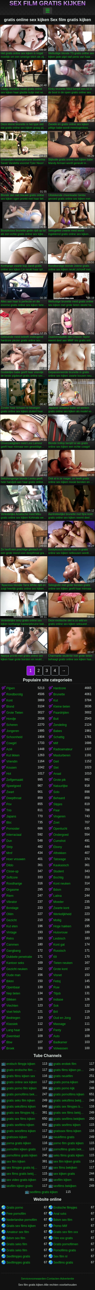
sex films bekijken (65, 1167)
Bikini (10, 981)
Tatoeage (59, 859)
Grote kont (60, 969)
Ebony (57, 847)
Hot (8, 773)
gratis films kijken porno (69, 1070)
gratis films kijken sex (20, 1076)
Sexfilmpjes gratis (18, 1256)
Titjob (57, 993)
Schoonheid (14, 737)
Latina (57, 896)
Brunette (59, 694)
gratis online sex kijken (21, 1082)
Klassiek (12, 1024)
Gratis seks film (16, 1244)
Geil (56, 761)
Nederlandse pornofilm (21, 1220)
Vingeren (59, 816)
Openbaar (13, 987)
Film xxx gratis (63, 1238)
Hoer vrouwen (15, 859)
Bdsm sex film (62, 1220)
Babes (57, 731)
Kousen (11, 767)
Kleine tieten (61, 706)
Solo (56, 792)
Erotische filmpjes (65, 1207)
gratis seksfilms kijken (21, 1106)
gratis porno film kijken (21, 1088)
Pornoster (13, 828)
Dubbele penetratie (19, 957)
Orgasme (12, 889)
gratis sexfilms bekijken (69, 1119)
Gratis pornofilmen (65, 1244)
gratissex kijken (16, 1137)
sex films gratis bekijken (22, 1174)
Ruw (56, 987)
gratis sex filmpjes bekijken (69, 1106)
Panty (57, 1030)
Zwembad (13, 1036)
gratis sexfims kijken (67, 1125)
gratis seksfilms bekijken (69, 1100)
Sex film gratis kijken (47, 3)
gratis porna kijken (65, 1082)
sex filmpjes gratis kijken (22, 1167)
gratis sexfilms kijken (20, 1125)
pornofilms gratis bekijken (69, 1149)
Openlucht (60, 828)
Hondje (11, 719)
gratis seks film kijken (20, 1100)
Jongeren (12, 731)
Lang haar (13, 1030)
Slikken (11, 999)
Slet (56, 767)
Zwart (10, 792)
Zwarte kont (61, 908)
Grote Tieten (14, 712)
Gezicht (11, 920)
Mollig (57, 920)
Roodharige (14, 883)
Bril (55, 1012)
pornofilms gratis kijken (21, 1155)
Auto (56, 1036)
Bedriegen (13, 1018)
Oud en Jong (62, 1018)
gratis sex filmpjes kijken (22, 1113)
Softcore (12, 877)
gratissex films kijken (67, 1131)
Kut (55, 700)
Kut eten (12, 926)
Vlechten (12, 1005)
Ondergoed (61, 835)
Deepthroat (13, 798)
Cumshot (59, 841)
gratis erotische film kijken (22, 1070)
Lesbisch (59, 938)
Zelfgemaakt (14, 780)
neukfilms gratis (63, 1137)
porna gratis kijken (18, 1143)
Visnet (57, 975)
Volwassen (60, 1048)
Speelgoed (13, 786)
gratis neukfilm (63, 1076)
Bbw (9, 1042)
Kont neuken (61, 883)
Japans (11, 816)
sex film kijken (15, 1161)
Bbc (9, 822)
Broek (10, 1048)
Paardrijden (61, 712)
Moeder (58, 902)
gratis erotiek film (65, 1064)
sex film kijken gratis (67, 1161)
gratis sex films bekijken (69, 1113)
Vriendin (11, 761)
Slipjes (57, 804)
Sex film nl (60, 1256)
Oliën (9, 914)
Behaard (59, 798)
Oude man (13, 975)
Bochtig (58, 877)
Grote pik (59, 780)
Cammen (12, 944)
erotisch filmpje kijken (20, 1064)
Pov (9, 804)
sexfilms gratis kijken (44, 1192)
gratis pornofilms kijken (68, 1094)
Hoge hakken (62, 926)
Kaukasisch (61, 865)
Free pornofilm (16, 1213)
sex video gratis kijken (21, 1180)
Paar (56, 810)
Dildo (9, 865)
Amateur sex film (17, 1232)
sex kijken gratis (64, 1174)
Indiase (58, 999)
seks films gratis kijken (68, 1155)
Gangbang (13, 950)
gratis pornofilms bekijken (22, 1094)
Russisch (59, 950)
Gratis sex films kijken (21, 1226)
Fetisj (57, 981)
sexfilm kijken (62, 1180)
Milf (55, 743)
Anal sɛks (59, 1213)
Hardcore (59, 688)
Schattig (58, 737)
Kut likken (13, 755)
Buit (56, 719)
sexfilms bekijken (65, 1186)
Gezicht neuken (16, 969)
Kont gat (59, 944)
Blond (10, 706)
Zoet (56, 822)
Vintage (11, 932)
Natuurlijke (60, 786)
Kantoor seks (15, 963)
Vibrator (11, 902)
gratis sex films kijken (20, 1119)
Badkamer (60, 1042)
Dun (9, 841)
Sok (56, 1005)
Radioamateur (62, 749)
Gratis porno (14, 1207)
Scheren (12, 725)
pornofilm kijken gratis (21, 1149)
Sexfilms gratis (63, 1262)
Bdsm (57, 889)
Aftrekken (59, 853)
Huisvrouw (60, 932)
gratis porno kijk (64, 1088)
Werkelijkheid (62, 914)
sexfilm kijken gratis (19, 1186)
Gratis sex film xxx (65, 1232)
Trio (8, 810)
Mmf (9, 853)
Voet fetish (13, 1012)
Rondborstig (14, 694)
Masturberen (61, 755)
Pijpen (10, 688)
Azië (9, 749)
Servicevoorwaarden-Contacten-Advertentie (47, 1278)
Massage (59, 1024)
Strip (9, 847)
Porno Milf (60, 1226)
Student (58, 871)
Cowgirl (11, 743)
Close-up (12, 871)
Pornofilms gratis (64, 1250)
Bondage (12, 908)
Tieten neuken (63, 963)
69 (55, 957)
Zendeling (60, 725)
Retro (10, 938)
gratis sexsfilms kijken (21, 1131)
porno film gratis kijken (68, 1143)
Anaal (57, 773)
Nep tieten (13, 993)
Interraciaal (13, 835)
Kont (9, 700)
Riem (9, 896)
